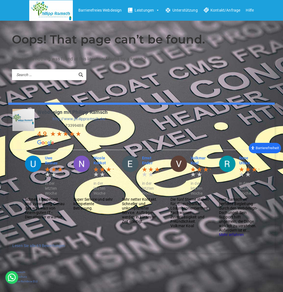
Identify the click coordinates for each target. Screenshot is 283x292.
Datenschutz (19, 276)
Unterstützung (185, 10)
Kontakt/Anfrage (225, 10)
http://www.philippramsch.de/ (79, 119)
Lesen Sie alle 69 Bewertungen (38, 245)
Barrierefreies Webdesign (100, 10)
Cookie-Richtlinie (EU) (24, 281)
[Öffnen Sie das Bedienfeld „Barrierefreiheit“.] (265, 148)
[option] (45, 187)
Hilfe (250, 10)
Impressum (18, 272)
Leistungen (147, 10)
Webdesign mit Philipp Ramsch (72, 112)
